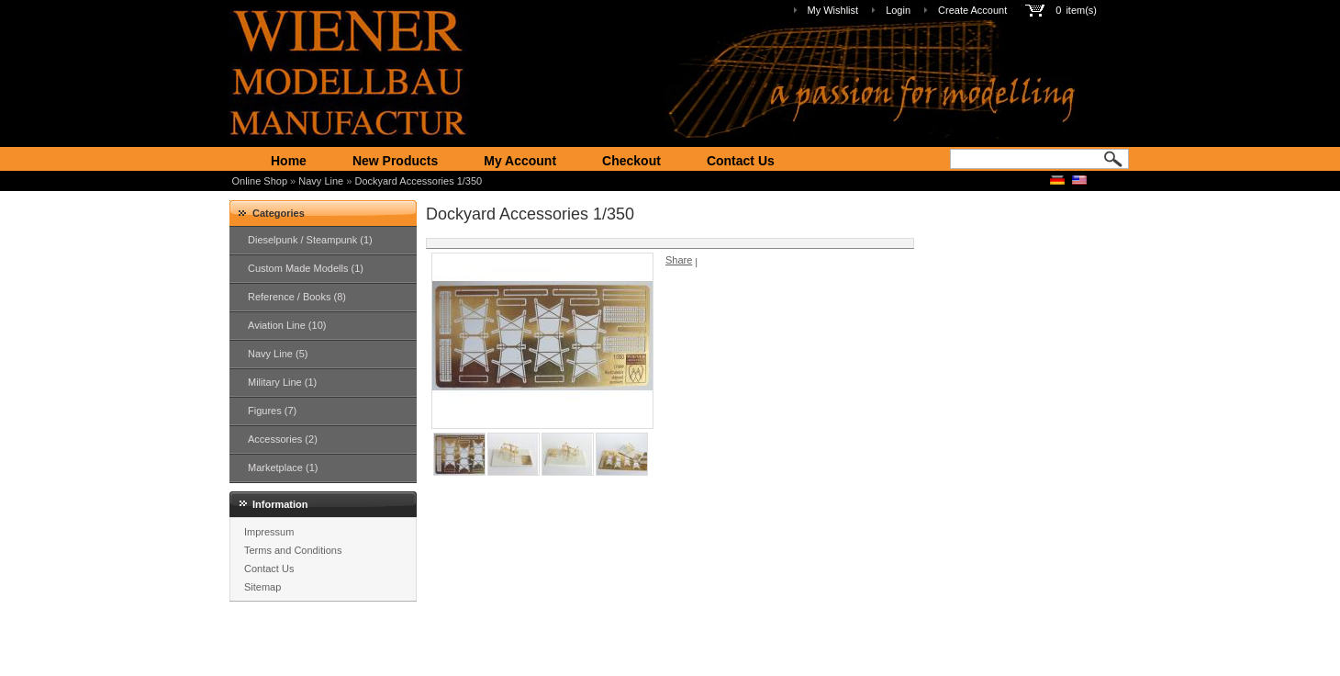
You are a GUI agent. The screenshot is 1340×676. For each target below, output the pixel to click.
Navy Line (320, 180)
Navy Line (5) (277, 353)
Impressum (269, 531)
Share (678, 259)
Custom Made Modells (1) (305, 268)
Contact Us (741, 160)
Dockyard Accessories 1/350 (418, 180)
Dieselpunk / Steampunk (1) (310, 239)
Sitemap (262, 586)
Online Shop (260, 180)
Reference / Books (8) (297, 296)
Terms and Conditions (292, 550)
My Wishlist (833, 10)
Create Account (972, 10)
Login (898, 10)
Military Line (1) (282, 382)
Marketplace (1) (283, 467)
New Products (395, 160)
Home (289, 160)
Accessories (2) (283, 439)
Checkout (631, 160)
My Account (520, 160)
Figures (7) (272, 410)
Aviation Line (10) (287, 325)
